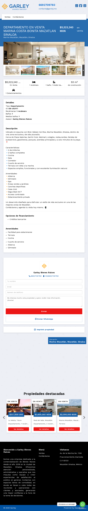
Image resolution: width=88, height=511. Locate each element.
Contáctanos (18, 17)
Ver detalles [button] (19, 429)
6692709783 (47, 4)
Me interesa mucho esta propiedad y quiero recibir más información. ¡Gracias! (44, 301)
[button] (3, 417)
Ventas (7, 17)
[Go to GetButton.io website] (82, 508)
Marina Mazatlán (10, 37)
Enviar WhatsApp (44, 319)
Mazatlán (23, 37)
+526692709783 (52, 276)
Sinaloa (31, 37)
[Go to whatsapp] (82, 504)
